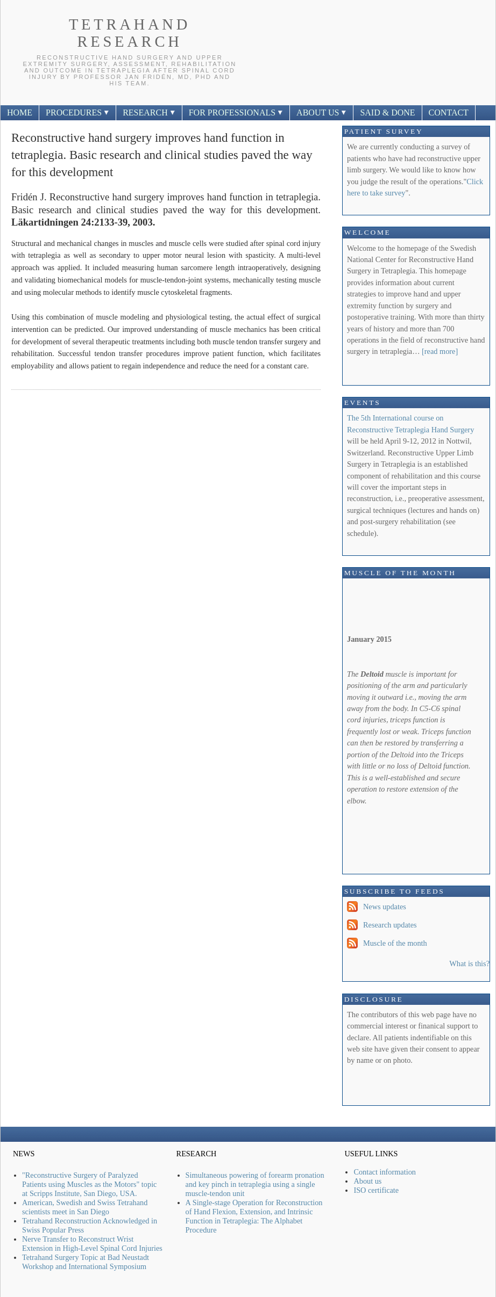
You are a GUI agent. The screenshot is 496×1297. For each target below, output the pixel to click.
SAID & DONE (387, 112)
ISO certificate (376, 1190)
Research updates (390, 925)
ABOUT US (321, 112)
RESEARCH (149, 112)
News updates (384, 906)
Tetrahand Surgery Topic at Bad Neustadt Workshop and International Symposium (85, 1262)
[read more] (440, 351)
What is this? (469, 963)
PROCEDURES (77, 112)
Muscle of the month (395, 943)
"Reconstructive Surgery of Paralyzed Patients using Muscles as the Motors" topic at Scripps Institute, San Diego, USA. (89, 1184)
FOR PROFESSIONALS (236, 112)
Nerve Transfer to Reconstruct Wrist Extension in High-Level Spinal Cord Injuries (92, 1243)
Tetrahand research (129, 33)
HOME (19, 112)
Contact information (384, 1172)
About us (367, 1181)
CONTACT (449, 112)
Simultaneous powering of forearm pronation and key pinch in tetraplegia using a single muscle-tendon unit (255, 1184)
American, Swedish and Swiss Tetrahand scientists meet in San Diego (84, 1207)
